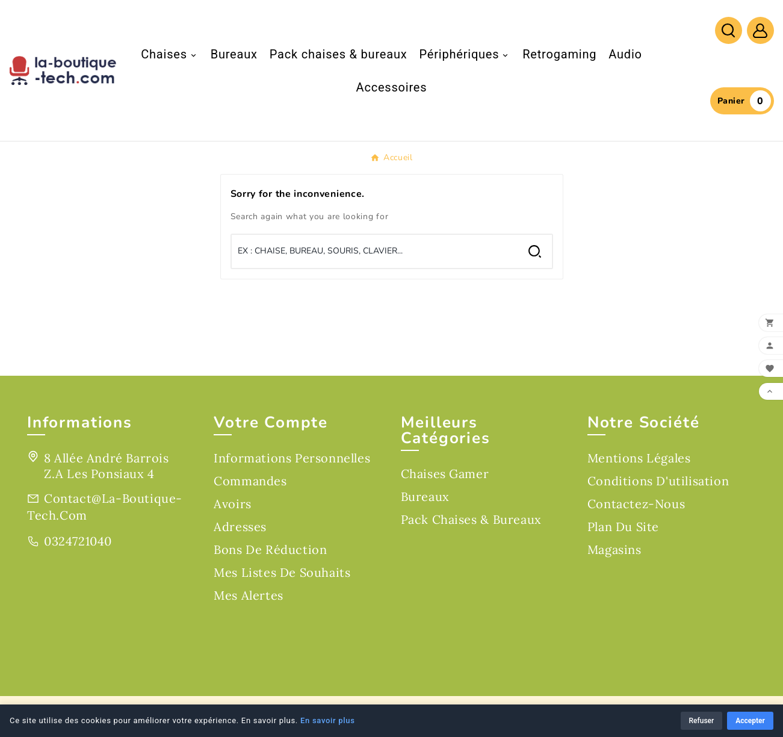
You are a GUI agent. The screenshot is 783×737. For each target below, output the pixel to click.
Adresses (240, 526)
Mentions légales (639, 457)
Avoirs (233, 503)
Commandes (250, 480)
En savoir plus (327, 720)
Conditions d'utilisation (658, 480)
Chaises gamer (445, 473)
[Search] (534, 251)
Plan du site (623, 526)
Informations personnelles (292, 457)
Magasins (614, 549)
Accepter (750, 721)
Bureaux (425, 496)
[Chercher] (375, 251)
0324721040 (78, 541)
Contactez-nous (636, 503)
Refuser (701, 721)
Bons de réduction (270, 549)
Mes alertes (248, 595)
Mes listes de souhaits (282, 572)
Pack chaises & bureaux (471, 519)
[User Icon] (760, 30)
